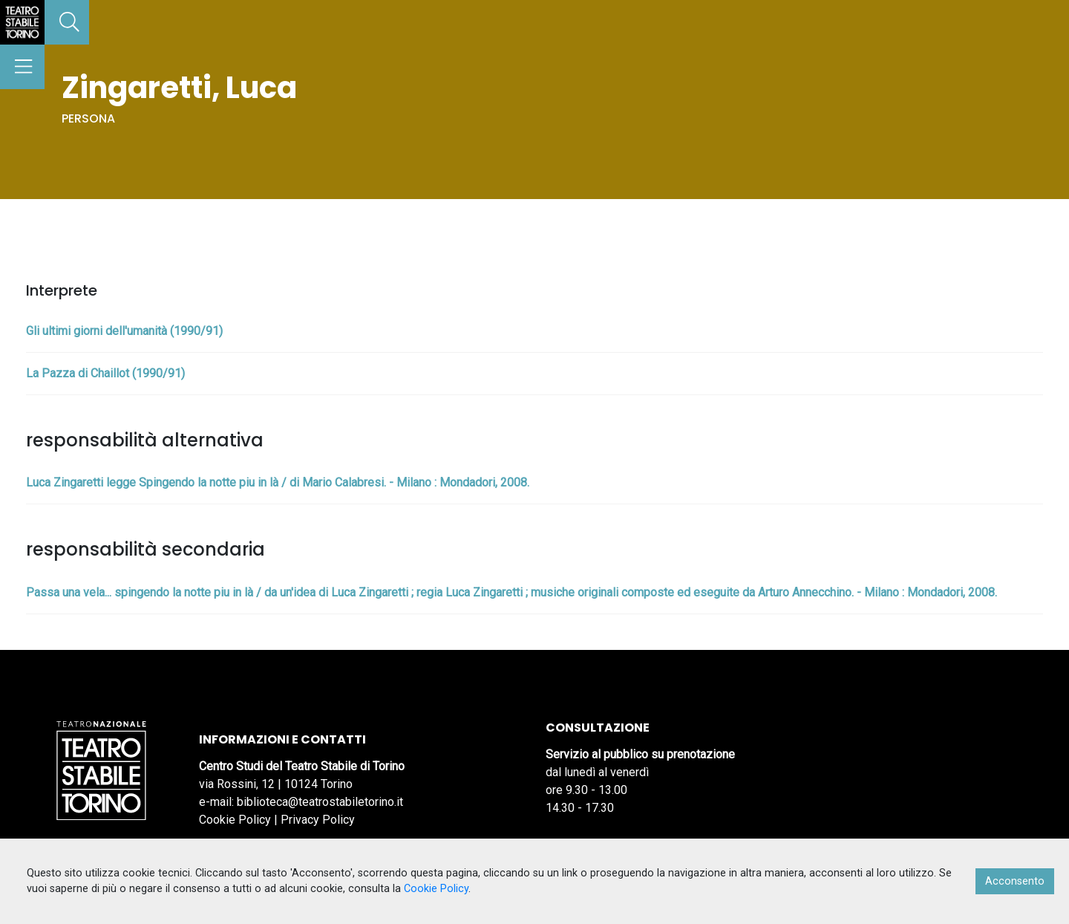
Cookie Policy (235, 820)
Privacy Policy (318, 820)
